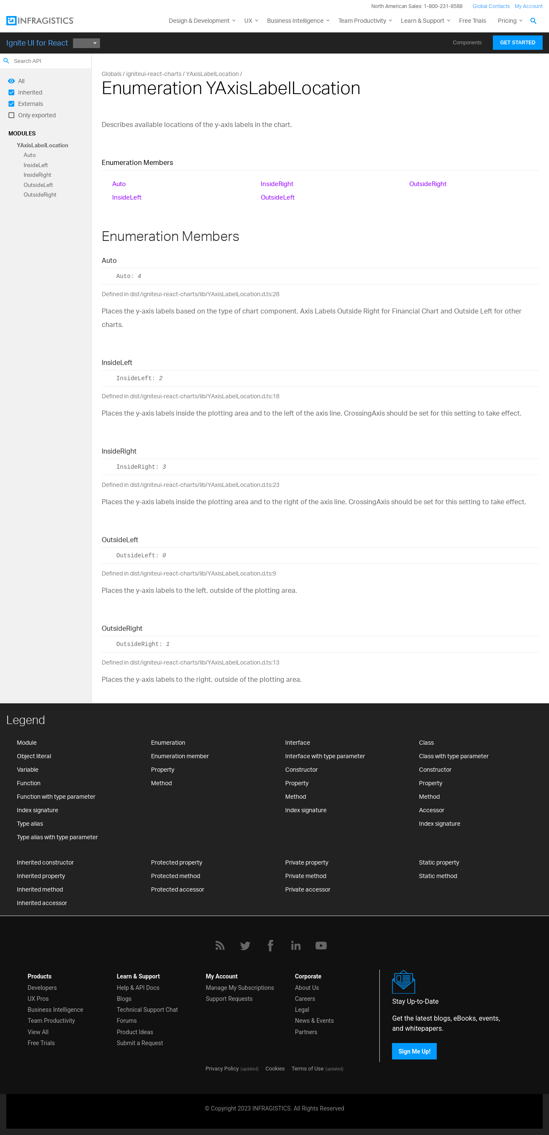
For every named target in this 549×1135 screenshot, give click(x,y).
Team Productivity (362, 20)
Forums (127, 1020)
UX (248, 20)
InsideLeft (36, 165)
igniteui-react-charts (153, 73)
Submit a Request (140, 1043)
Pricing (507, 20)
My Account (529, 6)
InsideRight (37, 175)
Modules (21, 133)
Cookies (275, 1068)
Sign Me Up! (414, 1051)
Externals (30, 103)
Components (467, 43)
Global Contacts (491, 6)
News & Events (314, 1020)
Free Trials (472, 20)
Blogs (124, 998)
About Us (307, 987)
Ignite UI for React (37, 42)
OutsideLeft (38, 184)
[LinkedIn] (295, 945)
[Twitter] (245, 945)
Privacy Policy (222, 1068)
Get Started (517, 43)
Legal (302, 1009)
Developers (42, 987)
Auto (30, 155)
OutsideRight (40, 194)
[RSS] (219, 945)
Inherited (30, 92)
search (6, 61)
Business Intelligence (295, 20)
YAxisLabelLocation (42, 145)
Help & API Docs (138, 987)
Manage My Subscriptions (240, 987)
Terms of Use (308, 1068)
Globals (112, 73)
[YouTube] (321, 945)
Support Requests (229, 998)
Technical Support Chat (147, 1009)
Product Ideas (135, 1032)
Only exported (37, 115)
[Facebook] (270, 945)
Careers (305, 998)
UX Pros (38, 998)
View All (38, 1032)
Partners (306, 1032)
